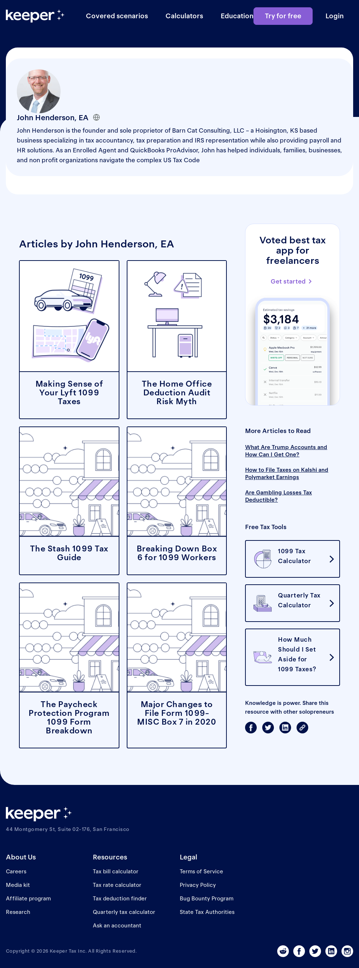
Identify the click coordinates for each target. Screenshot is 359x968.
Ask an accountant (117, 925)
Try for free (283, 16)
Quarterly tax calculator (124, 912)
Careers (16, 871)
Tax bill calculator (115, 871)
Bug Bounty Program (206, 898)
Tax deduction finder (120, 898)
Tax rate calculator (117, 885)
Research (18, 912)
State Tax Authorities (207, 912)
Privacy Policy (198, 885)
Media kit (18, 885)
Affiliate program (28, 898)
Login (334, 16)
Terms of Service (201, 871)
